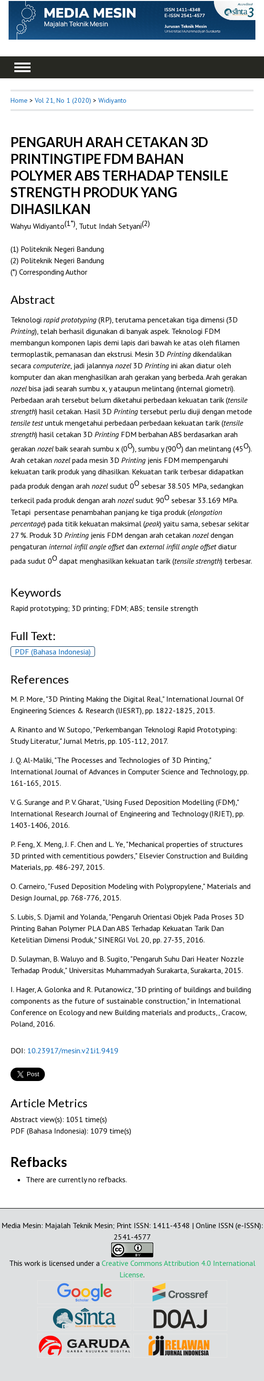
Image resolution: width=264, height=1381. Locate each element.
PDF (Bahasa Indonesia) (53, 651)
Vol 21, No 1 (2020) (63, 100)
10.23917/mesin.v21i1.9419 (72, 1050)
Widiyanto (112, 100)
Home (19, 100)
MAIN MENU (22, 67)
